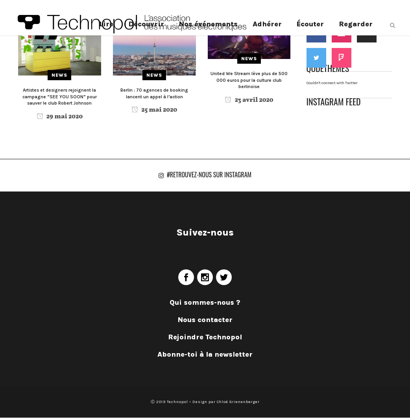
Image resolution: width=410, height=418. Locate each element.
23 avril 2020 (249, 100)
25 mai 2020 (154, 110)
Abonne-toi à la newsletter (205, 354)
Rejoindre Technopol (205, 337)
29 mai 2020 (60, 116)
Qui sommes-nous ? (205, 302)
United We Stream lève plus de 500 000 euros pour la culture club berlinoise (249, 80)
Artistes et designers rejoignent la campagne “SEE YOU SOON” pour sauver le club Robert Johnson (59, 96)
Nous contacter (205, 320)
